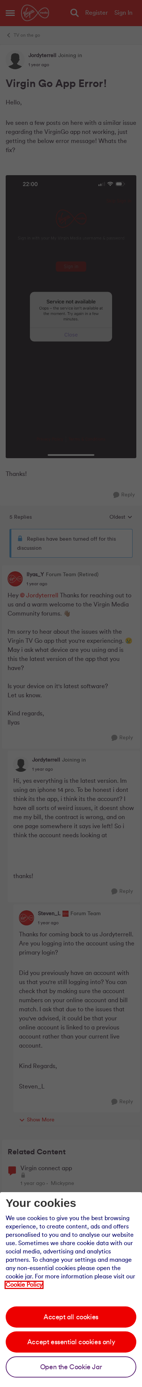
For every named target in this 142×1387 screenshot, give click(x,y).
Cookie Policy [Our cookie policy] (24, 1285)
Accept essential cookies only (71, 1342)
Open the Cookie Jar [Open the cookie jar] (71, 1367)
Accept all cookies (71, 1317)
